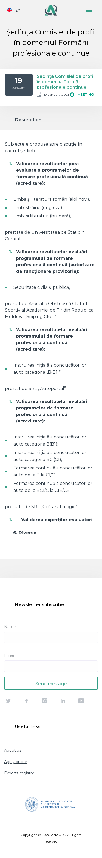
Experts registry (19, 773)
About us (12, 750)
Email (9, 655)
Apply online (15, 761)
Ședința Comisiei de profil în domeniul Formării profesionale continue (65, 82)
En (17, 10)
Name (10, 626)
